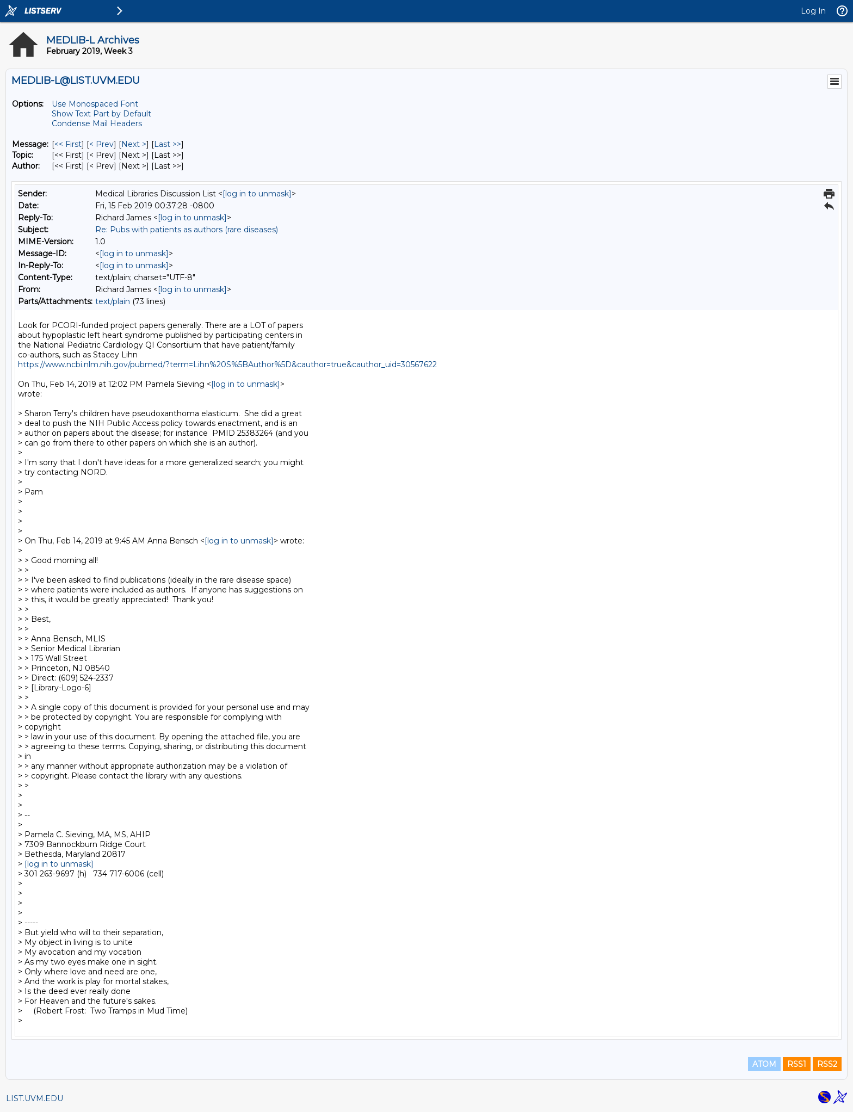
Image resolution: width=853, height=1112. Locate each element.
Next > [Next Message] (133, 144)
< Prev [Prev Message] (101, 144)
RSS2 (827, 1064)
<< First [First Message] (68, 144)
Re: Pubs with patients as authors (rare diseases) (186, 229)
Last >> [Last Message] (167, 144)
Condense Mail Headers (97, 123)
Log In (813, 11)
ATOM (764, 1064)
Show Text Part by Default (101, 114)
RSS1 (796, 1064)
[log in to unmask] (257, 194)
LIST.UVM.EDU (34, 1098)
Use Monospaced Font (95, 104)
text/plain (112, 301)
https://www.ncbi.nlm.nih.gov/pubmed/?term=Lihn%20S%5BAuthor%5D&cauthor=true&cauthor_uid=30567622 (227, 364)
